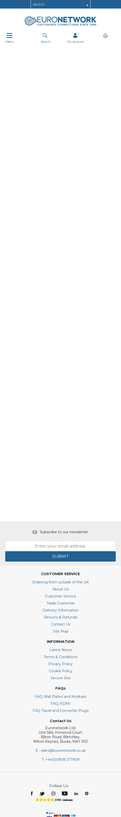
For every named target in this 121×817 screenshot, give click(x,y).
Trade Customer (61, 547)
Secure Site (61, 622)
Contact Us (60, 568)
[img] (32, 737)
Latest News (60, 593)
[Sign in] (75, 38)
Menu (10, 38)
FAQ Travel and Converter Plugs (60, 654)
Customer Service (60, 540)
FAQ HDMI (60, 647)
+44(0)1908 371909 (60, 703)
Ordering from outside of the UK (60, 526)
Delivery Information (61, 554)
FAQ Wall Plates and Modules (60, 640)
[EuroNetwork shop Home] (60, 25)
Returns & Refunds (60, 561)
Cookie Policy (60, 614)
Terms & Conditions (60, 600)
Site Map (60, 575)
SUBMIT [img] (60, 500)
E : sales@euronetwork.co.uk (61, 694)
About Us (60, 533)
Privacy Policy (60, 607)
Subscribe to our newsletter (60, 475)
